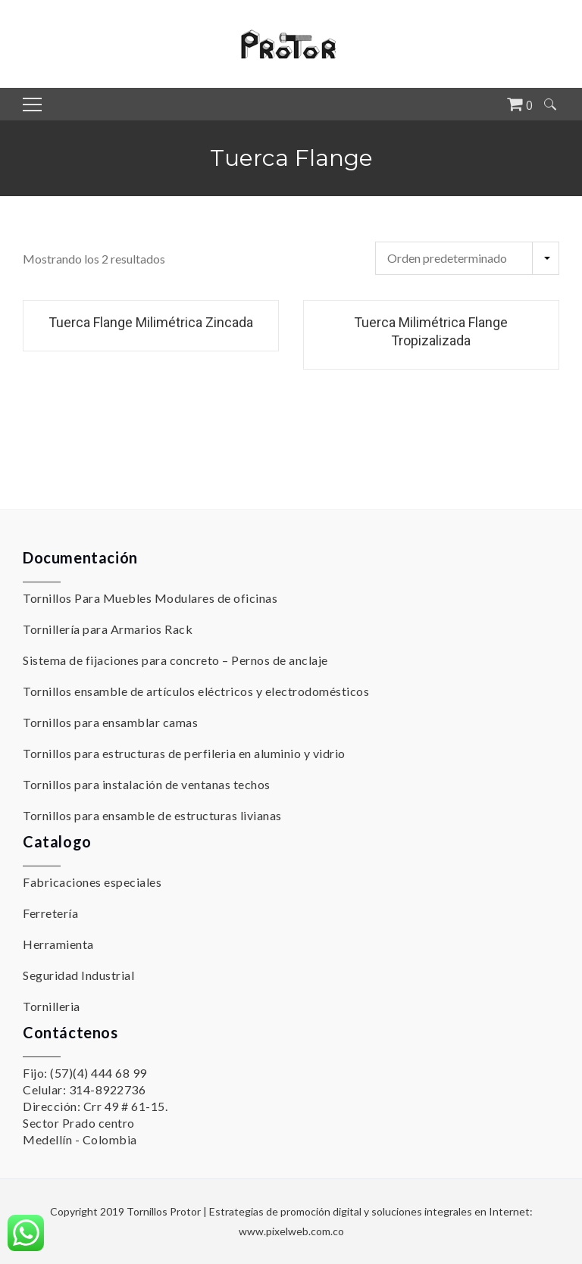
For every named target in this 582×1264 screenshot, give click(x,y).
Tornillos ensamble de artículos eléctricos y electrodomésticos (196, 691)
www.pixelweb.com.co (291, 1231)
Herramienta (58, 944)
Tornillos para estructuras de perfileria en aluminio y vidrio (184, 753)
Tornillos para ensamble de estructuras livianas (152, 815)
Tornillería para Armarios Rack (107, 629)
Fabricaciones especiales (92, 882)
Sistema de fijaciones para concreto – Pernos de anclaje (175, 660)
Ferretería (50, 913)
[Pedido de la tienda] (467, 258)
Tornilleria (51, 1006)
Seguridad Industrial (78, 975)
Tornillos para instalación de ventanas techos (147, 784)
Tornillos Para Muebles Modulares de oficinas (150, 598)
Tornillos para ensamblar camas (110, 722)
